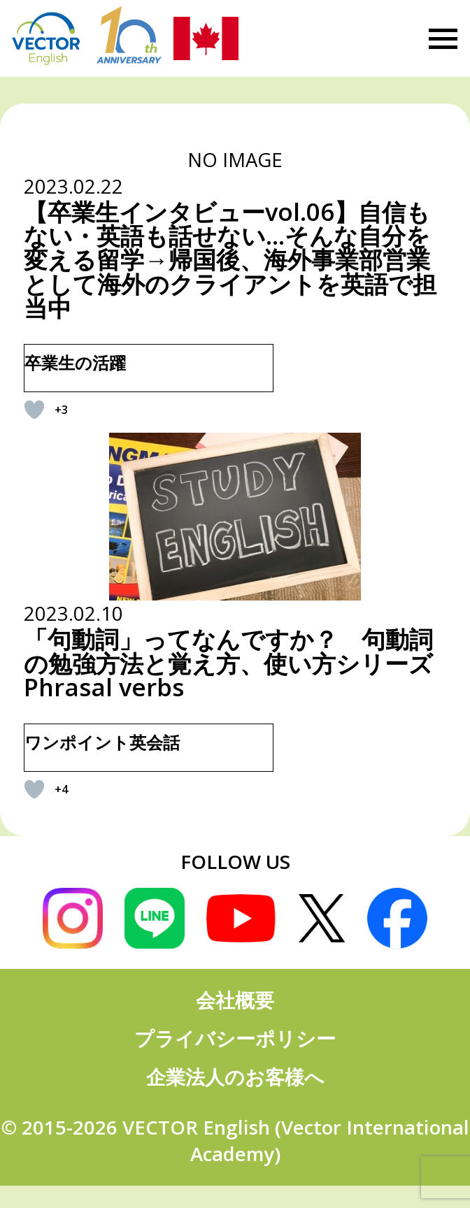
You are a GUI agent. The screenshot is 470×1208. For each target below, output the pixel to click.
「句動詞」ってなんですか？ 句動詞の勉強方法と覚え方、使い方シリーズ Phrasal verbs (228, 662)
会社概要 (235, 1000)
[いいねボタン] (34, 409)
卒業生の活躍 (75, 362)
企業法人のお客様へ (235, 1077)
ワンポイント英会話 (102, 742)
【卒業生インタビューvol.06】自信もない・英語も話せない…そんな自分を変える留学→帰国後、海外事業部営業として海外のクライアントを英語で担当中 (230, 259)
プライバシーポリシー (235, 1038)
